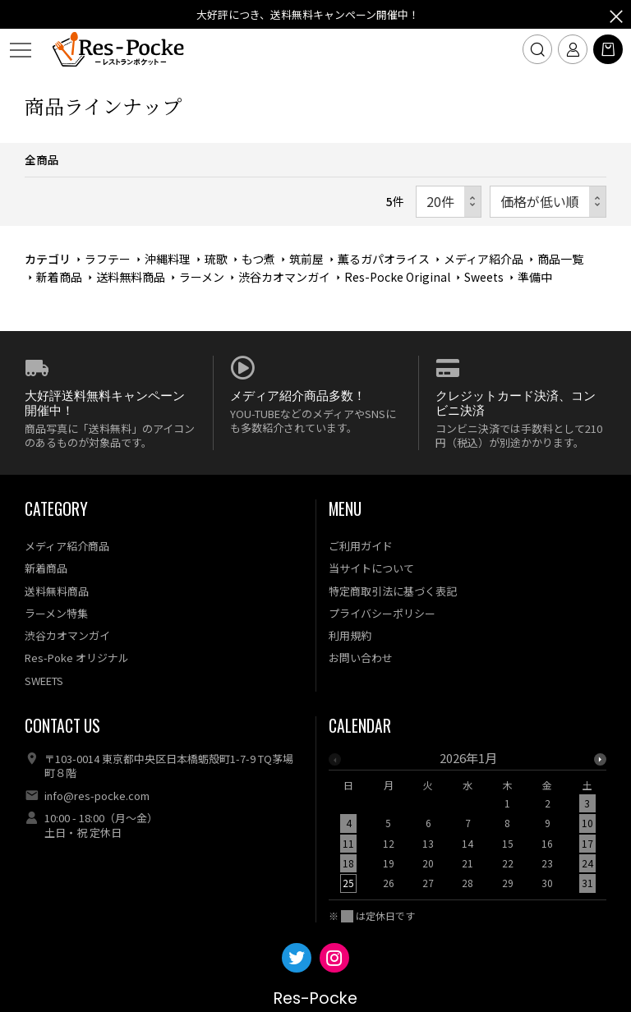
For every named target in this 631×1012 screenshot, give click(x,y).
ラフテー (108, 259)
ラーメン (201, 277)
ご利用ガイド (361, 546)
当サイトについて (371, 568)
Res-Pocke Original (397, 277)
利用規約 (350, 635)
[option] (468, 825)
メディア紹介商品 (67, 546)
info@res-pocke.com (97, 795)
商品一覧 (560, 259)
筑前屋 (306, 259)
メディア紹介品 (483, 259)
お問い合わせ (361, 657)
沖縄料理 (168, 259)
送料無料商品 (130, 277)
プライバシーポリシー (382, 613)
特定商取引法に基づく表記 (393, 591)
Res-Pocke (315, 998)
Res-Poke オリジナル (77, 657)
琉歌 (216, 259)
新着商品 (59, 277)
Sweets (484, 277)
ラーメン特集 (56, 613)
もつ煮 (258, 259)
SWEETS (44, 680)
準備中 (535, 277)
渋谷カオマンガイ (284, 277)
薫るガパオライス (384, 259)
